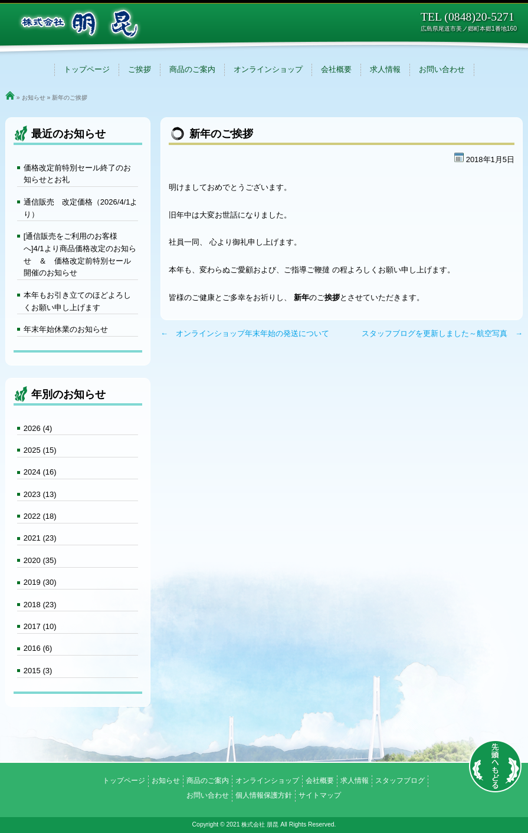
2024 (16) (40, 471)
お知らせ (33, 97)
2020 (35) (40, 560)
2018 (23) (40, 604)
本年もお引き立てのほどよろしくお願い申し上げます (77, 301)
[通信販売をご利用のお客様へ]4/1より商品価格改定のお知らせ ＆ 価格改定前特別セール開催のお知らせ (80, 254)
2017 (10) (40, 626)
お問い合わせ (442, 69)
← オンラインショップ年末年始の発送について (244, 333)
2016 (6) (38, 648)
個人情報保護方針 (263, 795)
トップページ (87, 69)
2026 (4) (38, 428)
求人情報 (385, 69)
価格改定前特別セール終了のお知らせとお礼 (77, 174)
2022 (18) (40, 516)
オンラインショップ (268, 69)
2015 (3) (38, 670)
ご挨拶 (139, 69)
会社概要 (336, 69)
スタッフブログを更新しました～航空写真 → (442, 333)
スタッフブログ (400, 780)
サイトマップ (320, 795)
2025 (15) (40, 450)
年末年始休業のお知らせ (66, 329)
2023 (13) (40, 494)
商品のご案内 (192, 69)
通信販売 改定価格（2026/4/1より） (81, 208)
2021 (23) (40, 538)
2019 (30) (40, 582)
